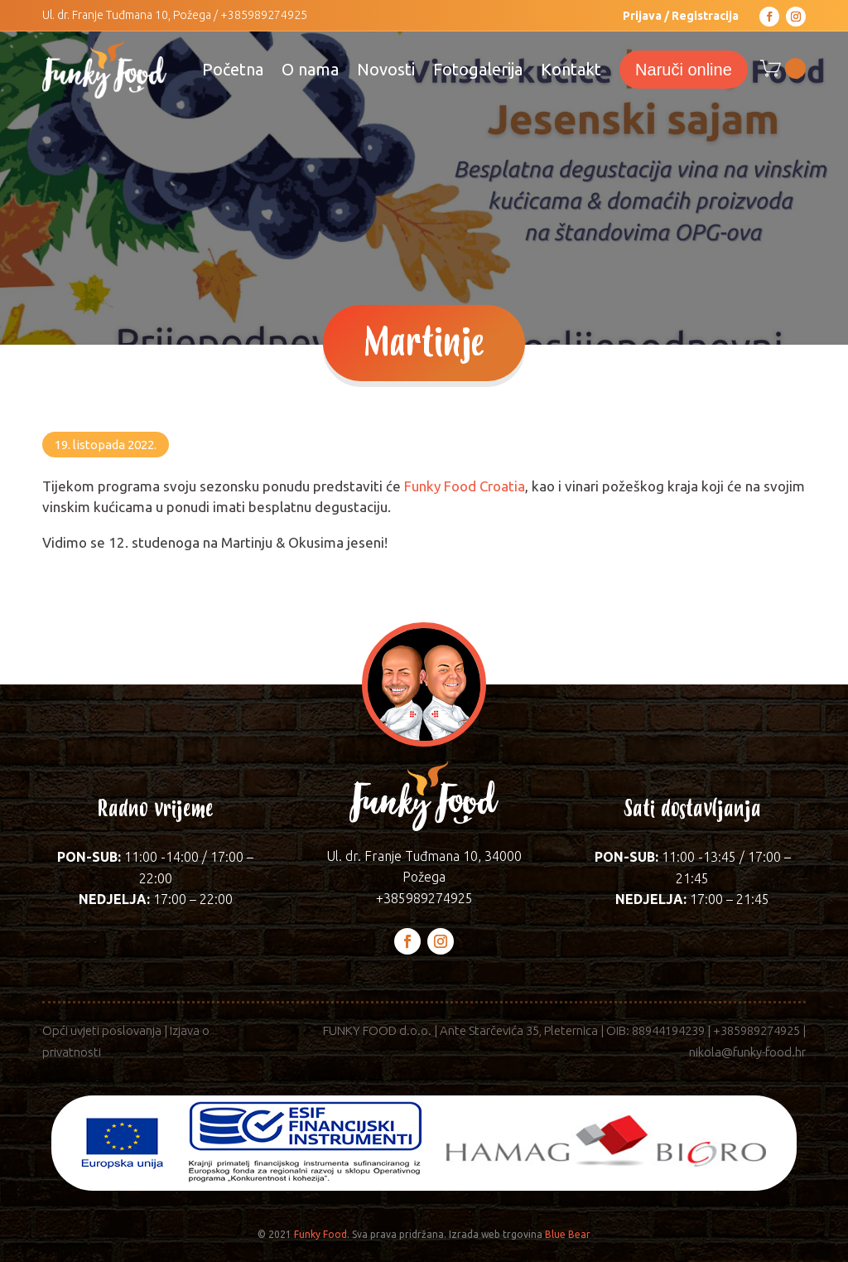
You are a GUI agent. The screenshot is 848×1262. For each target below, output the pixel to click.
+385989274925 (263, 15)
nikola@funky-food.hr (747, 1052)
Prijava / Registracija (681, 15)
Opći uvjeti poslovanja (101, 1030)
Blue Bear (567, 1234)
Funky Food (320, 1234)
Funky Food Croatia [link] (464, 486)
